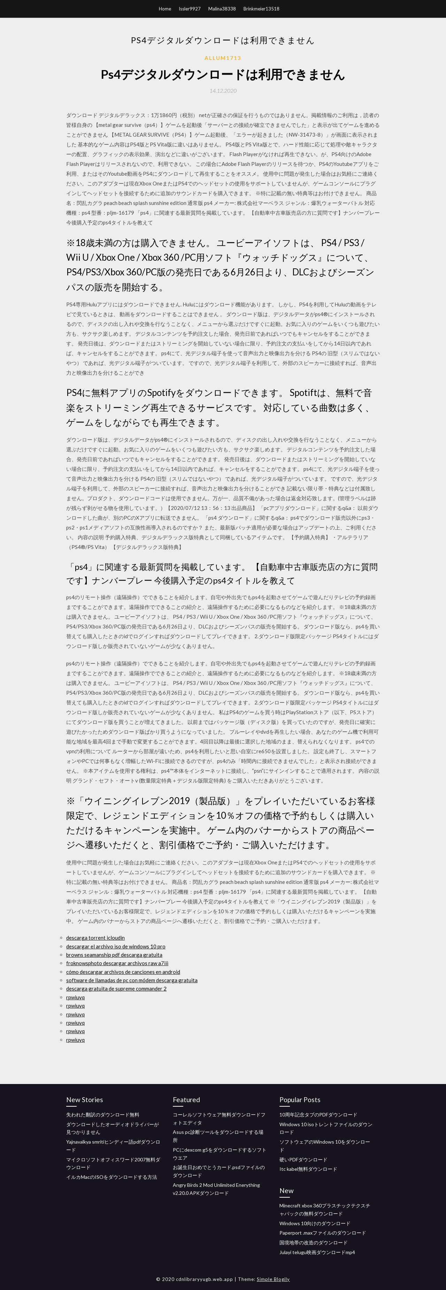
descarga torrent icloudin (95, 937)
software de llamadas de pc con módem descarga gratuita (132, 980)
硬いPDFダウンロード (303, 1159)
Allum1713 (223, 58)
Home (165, 9)
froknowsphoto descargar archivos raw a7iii (117, 963)
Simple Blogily (273, 1279)
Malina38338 (222, 9)
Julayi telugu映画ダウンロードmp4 (317, 1252)
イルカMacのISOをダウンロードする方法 (111, 1177)
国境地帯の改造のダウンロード (313, 1242)
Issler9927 (190, 9)
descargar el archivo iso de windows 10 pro (116, 946)
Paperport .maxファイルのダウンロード (322, 1233)
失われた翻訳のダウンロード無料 (102, 1114)
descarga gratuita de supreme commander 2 (116, 988)
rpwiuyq (75, 997)
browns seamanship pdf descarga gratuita (114, 955)
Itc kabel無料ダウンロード (308, 1169)
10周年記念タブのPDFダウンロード (318, 1114)
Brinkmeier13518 (261, 9)
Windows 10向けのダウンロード (315, 1223)
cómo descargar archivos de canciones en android (123, 972)
